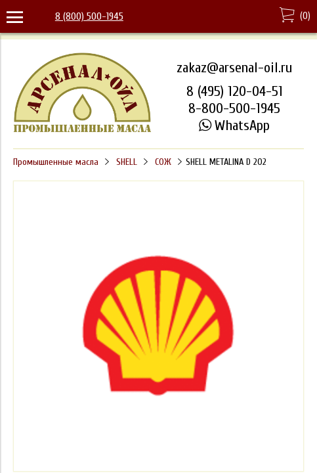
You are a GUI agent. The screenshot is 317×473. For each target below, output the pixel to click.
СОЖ (163, 162)
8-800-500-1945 (234, 108)
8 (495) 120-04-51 (234, 91)
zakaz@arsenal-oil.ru (234, 67)
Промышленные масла (55, 162)
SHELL (126, 162)
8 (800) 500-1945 (89, 16)
